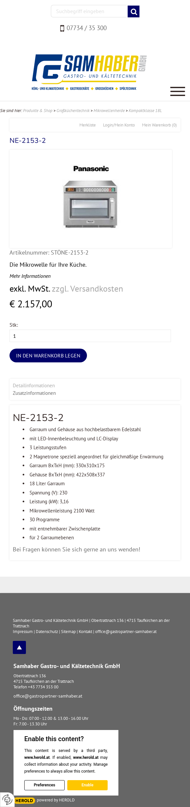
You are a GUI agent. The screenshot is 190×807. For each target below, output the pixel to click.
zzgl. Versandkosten (87, 288)
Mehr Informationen (30, 276)
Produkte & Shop (38, 110)
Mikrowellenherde (109, 110)
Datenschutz (47, 631)
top (19, 647)
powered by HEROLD (56, 800)
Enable (87, 785)
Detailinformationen (34, 385)
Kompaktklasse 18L (145, 110)
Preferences (44, 785)
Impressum (23, 631)
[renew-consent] (7, 799)
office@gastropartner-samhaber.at (47, 696)
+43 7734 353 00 (43, 687)
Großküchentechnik (73, 110)
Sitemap (68, 631)
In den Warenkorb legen (48, 355)
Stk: (14, 324)
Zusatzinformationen (34, 393)
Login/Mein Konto (119, 125)
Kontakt (85, 631)
